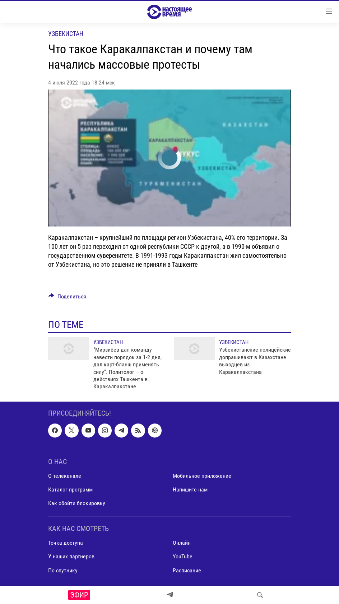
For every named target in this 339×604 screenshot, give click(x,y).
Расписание (187, 570)
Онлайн (182, 542)
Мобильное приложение (202, 475)
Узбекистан (65, 33)
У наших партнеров (71, 556)
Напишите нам (190, 489)
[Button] (67, 298)
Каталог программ (70, 489)
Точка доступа (65, 542)
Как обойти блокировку (76, 503)
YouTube (182, 556)
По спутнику (63, 570)
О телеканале (64, 475)
